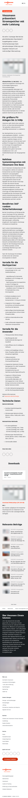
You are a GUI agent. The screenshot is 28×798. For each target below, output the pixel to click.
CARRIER (17, 796)
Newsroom (10, 608)
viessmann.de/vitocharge (12, 396)
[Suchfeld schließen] (19, 3)
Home (3, 608)
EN (24, 3)
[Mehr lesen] (14, 531)
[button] (14, 604)
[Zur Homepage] (8, 3)
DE (22, 3)
